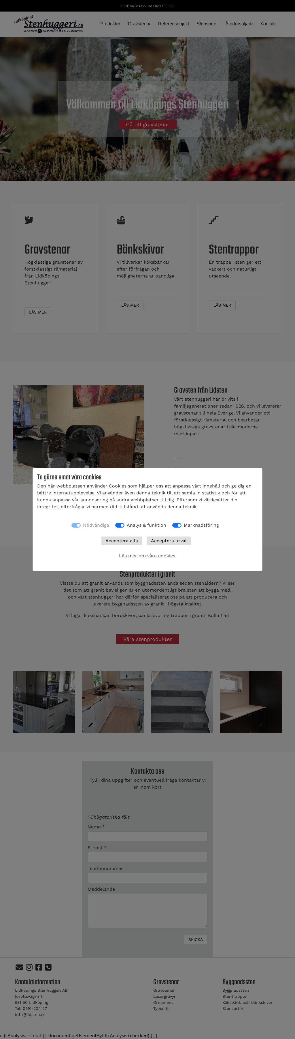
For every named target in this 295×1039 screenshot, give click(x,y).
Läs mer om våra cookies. (147, 555)
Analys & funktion (146, 525)
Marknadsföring (201, 525)
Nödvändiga (96, 525)
